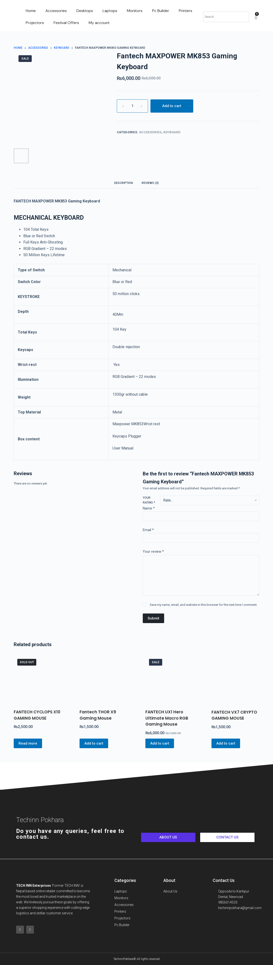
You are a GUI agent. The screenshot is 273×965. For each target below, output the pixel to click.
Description (123, 183)
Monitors (135, 10)
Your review (153, 551)
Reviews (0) (150, 183)
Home (31, 10)
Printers (185, 10)
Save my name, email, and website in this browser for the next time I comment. (203, 605)
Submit (153, 618)
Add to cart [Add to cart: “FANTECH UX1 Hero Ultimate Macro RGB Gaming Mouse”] (159, 743)
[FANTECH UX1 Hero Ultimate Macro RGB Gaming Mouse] (169, 679)
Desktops (84, 10)
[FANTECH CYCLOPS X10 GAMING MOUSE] (38, 679)
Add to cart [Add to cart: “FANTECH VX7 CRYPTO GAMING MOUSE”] (225, 743)
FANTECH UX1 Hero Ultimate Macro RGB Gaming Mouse (166, 718)
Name (149, 508)
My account (99, 22)
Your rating (149, 500)
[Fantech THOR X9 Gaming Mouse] (103, 679)
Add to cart (171, 106)
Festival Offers (66, 22)
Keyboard (171, 132)
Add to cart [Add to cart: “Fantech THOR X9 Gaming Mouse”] (93, 743)
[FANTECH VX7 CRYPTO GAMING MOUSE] (235, 679)
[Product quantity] (132, 106)
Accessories (56, 10)
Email (148, 530)
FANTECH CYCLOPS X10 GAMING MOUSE (37, 715)
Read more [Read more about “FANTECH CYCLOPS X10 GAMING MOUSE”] (28, 743)
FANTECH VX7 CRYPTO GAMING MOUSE (234, 715)
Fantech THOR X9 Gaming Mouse (98, 715)
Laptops (110, 10)
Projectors (35, 22)
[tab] (123, 183)
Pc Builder (160, 10)
